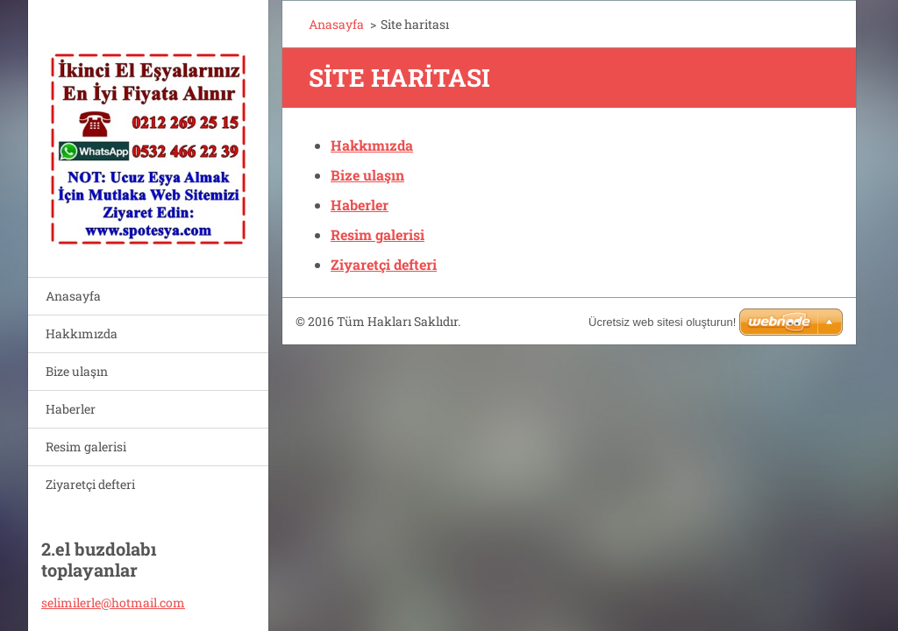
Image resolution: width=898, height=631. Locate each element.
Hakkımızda (82, 333)
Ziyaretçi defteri (90, 484)
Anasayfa (73, 295)
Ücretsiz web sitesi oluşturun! (662, 322)
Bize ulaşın (77, 371)
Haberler (71, 409)
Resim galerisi (86, 446)
